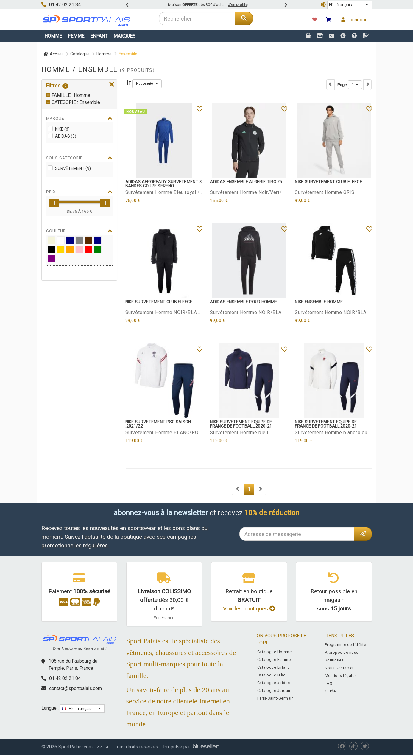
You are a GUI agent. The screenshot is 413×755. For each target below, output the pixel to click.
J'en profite (237, 4)
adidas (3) (65, 136)
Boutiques (334, 660)
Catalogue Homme (274, 652)
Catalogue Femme (274, 659)
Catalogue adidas (273, 683)
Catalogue (80, 54)
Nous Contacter (339, 668)
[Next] (238, 489)
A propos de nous (342, 652)
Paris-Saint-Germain (275, 698)
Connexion (354, 19)
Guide (330, 691)
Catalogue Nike (271, 675)
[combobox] (197, 18)
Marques (124, 36)
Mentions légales (341, 675)
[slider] (54, 203)
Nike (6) (62, 129)
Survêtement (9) (73, 168)
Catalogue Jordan (273, 690)
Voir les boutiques (249, 608)
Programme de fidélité (345, 644)
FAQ (329, 683)
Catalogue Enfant (273, 667)
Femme (76, 36)
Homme (53, 36)
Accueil (53, 54)
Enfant (98, 36)
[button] (349, 5)
